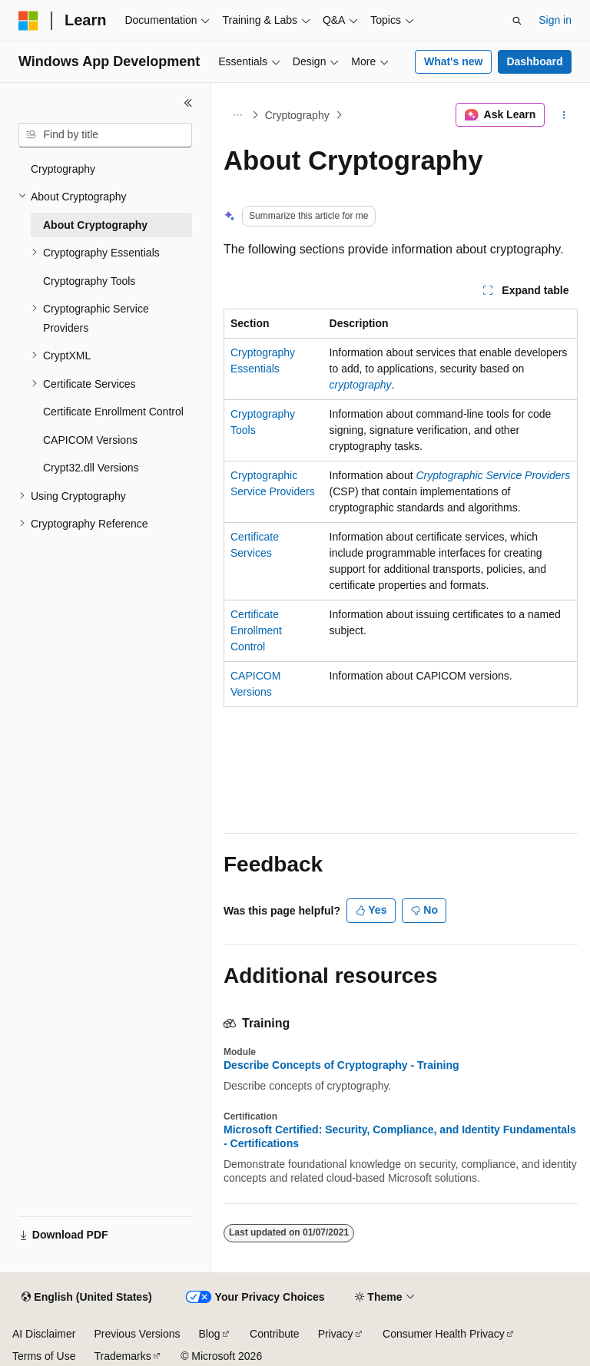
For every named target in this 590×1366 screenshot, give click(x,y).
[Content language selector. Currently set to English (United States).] (86, 1297)
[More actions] (564, 115)
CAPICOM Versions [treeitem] (90, 440)
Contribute (275, 1334)
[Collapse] (188, 103)
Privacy (335, 1334)
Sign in (555, 20)
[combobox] (105, 135)
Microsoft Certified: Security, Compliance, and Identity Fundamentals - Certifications (400, 1136)
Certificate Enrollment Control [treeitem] (113, 411)
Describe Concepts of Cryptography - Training (341, 1065)
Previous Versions (137, 1334)
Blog (209, 1334)
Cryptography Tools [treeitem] (89, 281)
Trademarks (122, 1356)
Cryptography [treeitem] (63, 169)
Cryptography (297, 115)
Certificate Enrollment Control (256, 630)
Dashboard (534, 61)
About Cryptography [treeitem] (95, 225)
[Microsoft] (28, 21)
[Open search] (517, 21)
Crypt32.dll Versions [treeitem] (91, 467)
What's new (453, 61)
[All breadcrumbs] (237, 115)
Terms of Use (43, 1356)
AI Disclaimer (43, 1334)
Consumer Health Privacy (444, 1334)
